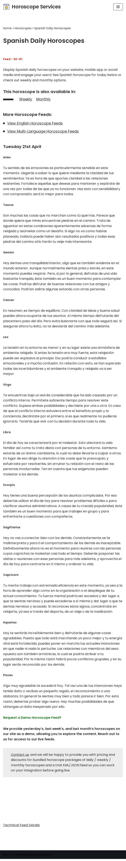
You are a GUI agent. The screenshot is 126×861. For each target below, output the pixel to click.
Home (7, 28)
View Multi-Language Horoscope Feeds (43, 131)
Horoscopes (23, 28)
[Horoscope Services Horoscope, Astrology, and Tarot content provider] (32, 7)
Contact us (20, 756)
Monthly (43, 99)
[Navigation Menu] (118, 6)
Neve (7, 856)
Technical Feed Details (21, 827)
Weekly (25, 99)
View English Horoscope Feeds (35, 123)
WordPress (43, 856)
